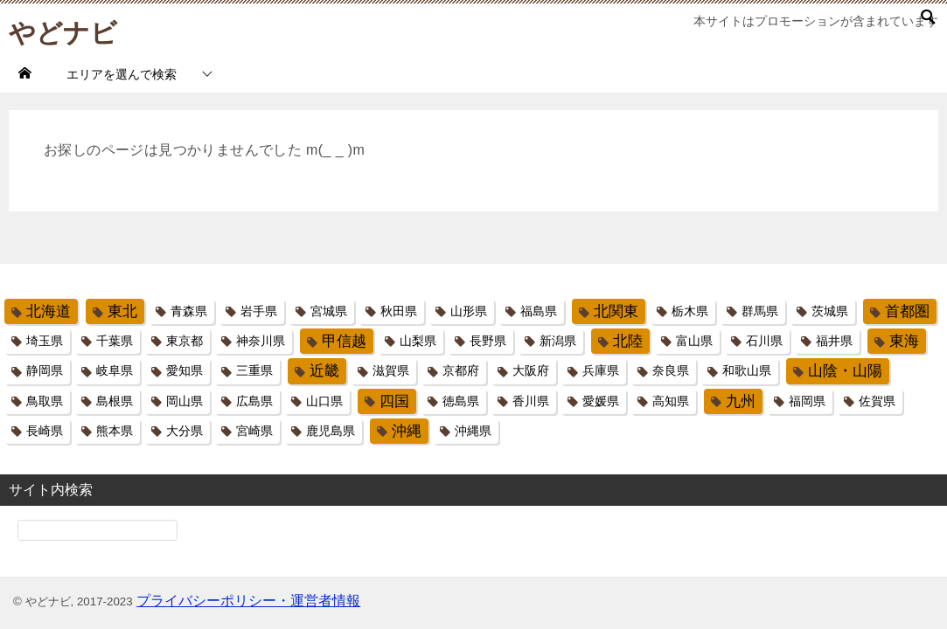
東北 (122, 311)
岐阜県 (114, 370)
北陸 (628, 341)
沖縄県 (473, 431)
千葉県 (114, 341)
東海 (904, 341)
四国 (394, 401)
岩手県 (258, 311)
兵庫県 (600, 370)
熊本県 (114, 431)
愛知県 (184, 370)
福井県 (834, 341)
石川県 (764, 341)
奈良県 (670, 370)
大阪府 (530, 370)
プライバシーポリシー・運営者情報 (248, 600)
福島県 (538, 311)
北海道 (48, 311)
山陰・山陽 (845, 371)
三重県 (254, 370)
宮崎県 (254, 431)
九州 (741, 401)
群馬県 (760, 311)
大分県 (184, 431)
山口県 (324, 401)
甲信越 (344, 341)
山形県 (468, 311)
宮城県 (328, 311)
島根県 (114, 401)
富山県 (694, 341)
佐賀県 (877, 401)
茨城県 (829, 311)
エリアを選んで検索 (121, 74)
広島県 (254, 401)
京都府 (460, 370)
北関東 (616, 311)
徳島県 (460, 401)
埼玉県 (44, 341)
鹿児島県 (330, 431)
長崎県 (44, 431)
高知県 (670, 401)
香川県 (530, 401)
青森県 (189, 311)
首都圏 (907, 311)
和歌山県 (746, 370)
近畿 (324, 371)
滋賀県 (391, 370)
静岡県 (44, 370)
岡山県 (184, 401)
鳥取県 (44, 401)
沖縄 (406, 431)
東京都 (184, 341)
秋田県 (398, 311)
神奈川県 (260, 341)
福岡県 (807, 401)
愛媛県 (600, 401)
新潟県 (558, 341)
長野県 (488, 341)
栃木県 (690, 311)
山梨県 (418, 341)
